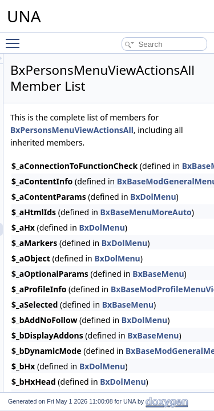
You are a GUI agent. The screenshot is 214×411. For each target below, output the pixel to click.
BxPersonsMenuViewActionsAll (136, 142)
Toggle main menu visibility (15, 38)
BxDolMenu (166, 240)
